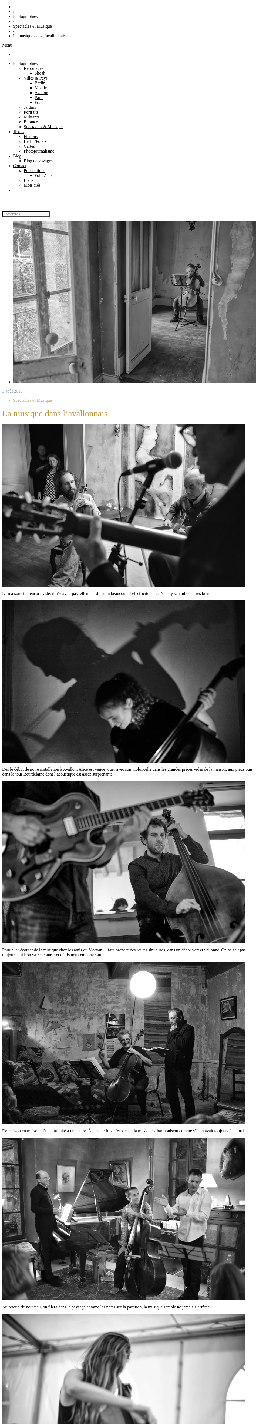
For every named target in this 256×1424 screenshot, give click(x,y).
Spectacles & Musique (32, 26)
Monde (41, 87)
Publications (34, 170)
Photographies (25, 16)
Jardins (30, 107)
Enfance (31, 122)
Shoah (40, 73)
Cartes (29, 146)
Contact (19, 165)
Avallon (41, 92)
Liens (28, 180)
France (40, 102)
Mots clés (32, 185)
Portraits (31, 112)
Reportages (33, 68)
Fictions (31, 136)
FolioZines (44, 175)
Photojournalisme (39, 151)
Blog (17, 156)
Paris (39, 97)
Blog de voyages (38, 161)
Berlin (40, 83)
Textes (18, 131)
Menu (7, 45)
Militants (31, 117)
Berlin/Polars (35, 141)
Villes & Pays (36, 78)
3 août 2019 (12, 391)
